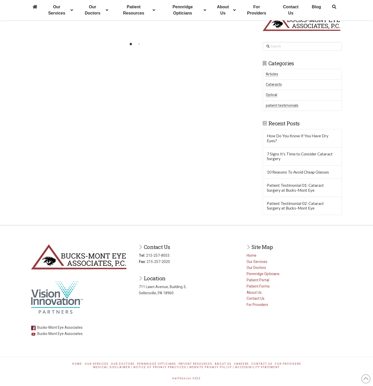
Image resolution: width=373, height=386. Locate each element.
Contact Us (255, 298)
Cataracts (274, 84)
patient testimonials (282, 105)
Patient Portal (258, 280)
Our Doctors (256, 268)
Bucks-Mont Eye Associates (57, 327)
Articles (272, 74)
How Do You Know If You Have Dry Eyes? (297, 138)
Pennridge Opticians (263, 274)
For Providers (257, 305)
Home (251, 255)
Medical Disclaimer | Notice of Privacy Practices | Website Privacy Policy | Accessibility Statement (186, 367)
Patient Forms (258, 286)
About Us (254, 292)
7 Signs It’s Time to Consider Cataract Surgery (300, 156)
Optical (271, 95)
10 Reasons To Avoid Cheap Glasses (298, 172)
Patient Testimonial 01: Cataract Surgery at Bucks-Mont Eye (295, 187)
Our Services (257, 262)
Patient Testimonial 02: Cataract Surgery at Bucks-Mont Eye (295, 206)
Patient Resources (195, 363)
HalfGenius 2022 (186, 378)
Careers (241, 363)
